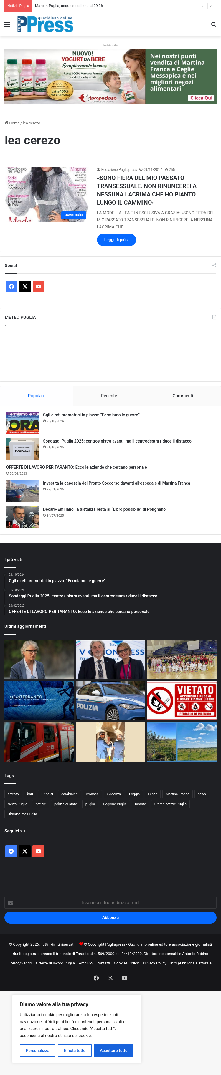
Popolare (37, 395)
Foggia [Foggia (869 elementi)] (134, 794)
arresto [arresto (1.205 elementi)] (13, 794)
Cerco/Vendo (20, 963)
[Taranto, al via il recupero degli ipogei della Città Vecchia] (110, 741)
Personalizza (38, 1050)
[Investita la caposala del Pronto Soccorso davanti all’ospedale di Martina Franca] (22, 491)
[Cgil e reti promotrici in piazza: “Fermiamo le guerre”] (22, 423)
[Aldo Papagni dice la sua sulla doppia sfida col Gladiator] (39, 659)
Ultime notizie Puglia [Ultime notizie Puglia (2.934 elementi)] (170, 804)
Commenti (183, 395)
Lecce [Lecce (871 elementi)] (152, 794)
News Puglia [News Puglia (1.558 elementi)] (17, 804)
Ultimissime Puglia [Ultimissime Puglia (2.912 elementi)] (22, 814)
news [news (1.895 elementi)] (202, 794)
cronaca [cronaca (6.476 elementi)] (92, 794)
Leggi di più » (116, 239)
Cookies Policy (126, 963)
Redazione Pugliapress (119, 170)
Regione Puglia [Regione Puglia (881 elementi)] (115, 804)
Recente (109, 395)
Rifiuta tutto (75, 1050)
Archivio (86, 963)
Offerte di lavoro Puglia (55, 963)
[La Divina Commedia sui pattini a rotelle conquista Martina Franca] (182, 659)
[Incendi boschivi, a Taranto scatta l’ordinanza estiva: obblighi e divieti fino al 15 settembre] (182, 700)
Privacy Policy (154, 963)
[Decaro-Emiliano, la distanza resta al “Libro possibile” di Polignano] (22, 517)
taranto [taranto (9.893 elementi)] (140, 804)
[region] (76, 1029)
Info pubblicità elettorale (191, 963)
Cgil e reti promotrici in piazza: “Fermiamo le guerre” (91, 415)
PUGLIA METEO (110, 353)
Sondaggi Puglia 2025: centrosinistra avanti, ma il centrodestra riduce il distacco (117, 441)
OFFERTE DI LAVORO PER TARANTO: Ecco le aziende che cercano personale (76, 467)
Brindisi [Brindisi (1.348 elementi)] (47, 794)
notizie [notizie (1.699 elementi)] (40, 804)
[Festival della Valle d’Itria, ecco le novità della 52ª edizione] (39, 700)
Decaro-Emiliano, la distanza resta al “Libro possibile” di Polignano (104, 509)
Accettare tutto (114, 1050)
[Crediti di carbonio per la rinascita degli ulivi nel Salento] (182, 741)
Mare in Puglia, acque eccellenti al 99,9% (69, 6)
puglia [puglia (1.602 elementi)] (90, 804)
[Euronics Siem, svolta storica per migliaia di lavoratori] (110, 659)
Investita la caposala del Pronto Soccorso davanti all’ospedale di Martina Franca (116, 483)
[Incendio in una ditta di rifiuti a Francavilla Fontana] (39, 741)
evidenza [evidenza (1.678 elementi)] (114, 794)
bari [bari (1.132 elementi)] (30, 794)
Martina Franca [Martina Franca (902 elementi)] (177, 794)
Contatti (103, 963)
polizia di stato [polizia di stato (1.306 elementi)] (65, 804)
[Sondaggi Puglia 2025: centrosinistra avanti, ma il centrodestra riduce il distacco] (22, 449)
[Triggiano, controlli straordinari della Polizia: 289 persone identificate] (110, 700)
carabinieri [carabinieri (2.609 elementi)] (69, 794)
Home (12, 123)
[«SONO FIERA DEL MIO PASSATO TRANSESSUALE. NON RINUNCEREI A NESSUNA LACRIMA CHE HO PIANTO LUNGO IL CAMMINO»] (47, 194)
